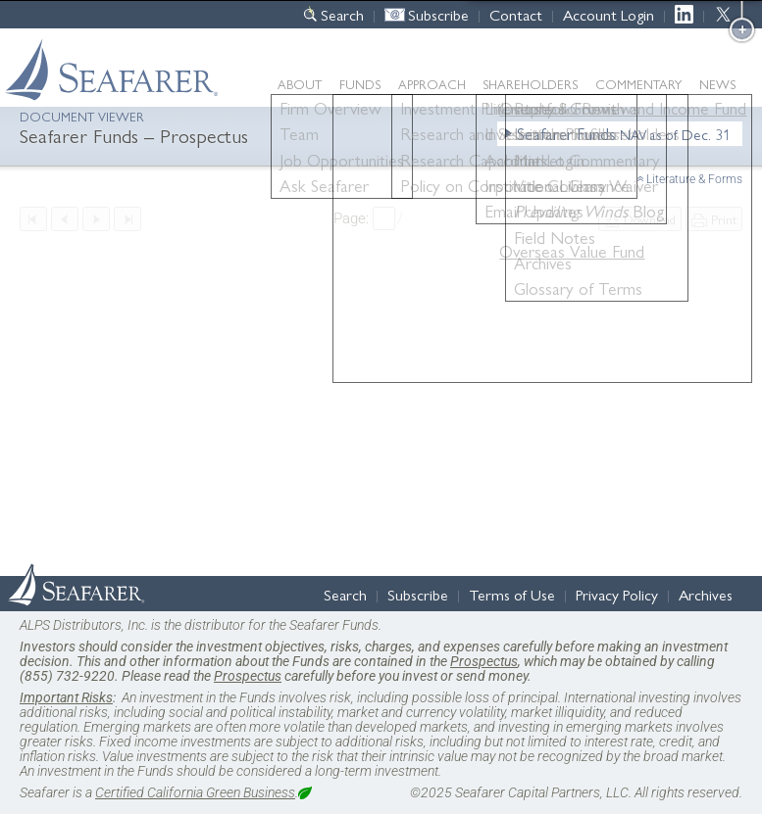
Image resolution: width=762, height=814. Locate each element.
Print (724, 219)
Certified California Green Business (195, 792)
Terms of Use (512, 594)
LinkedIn (689, 14)
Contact (515, 14)
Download (650, 219)
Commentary (638, 83)
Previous (64, 219)
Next (96, 219)
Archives (706, 594)
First (33, 219)
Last (127, 219)
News (717, 83)
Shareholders (530, 83)
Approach (432, 83)
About (300, 83)
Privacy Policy (617, 594)
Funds (360, 83)
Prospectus (484, 661)
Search (342, 14)
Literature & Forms (694, 179)
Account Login (608, 14)
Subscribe (438, 14)
